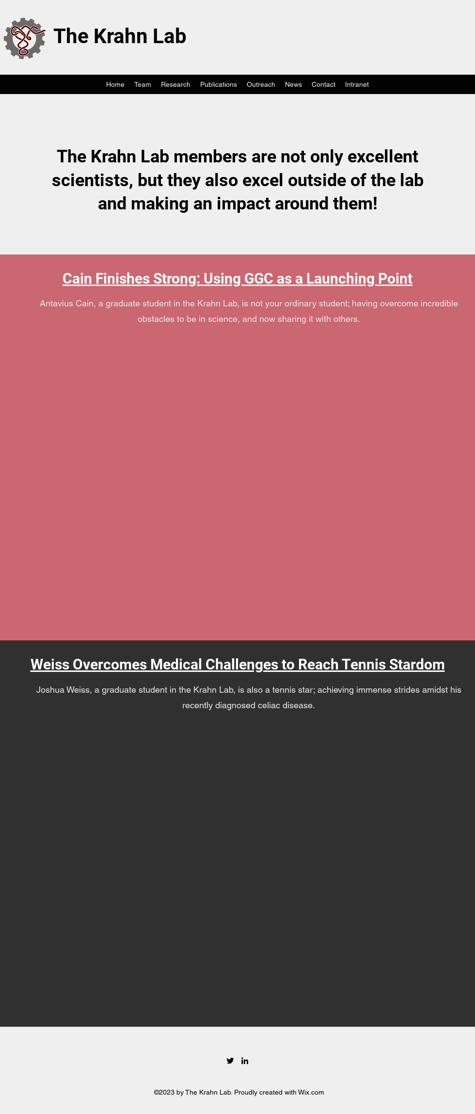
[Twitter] (230, 1061)
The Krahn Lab (120, 36)
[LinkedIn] (245, 1061)
